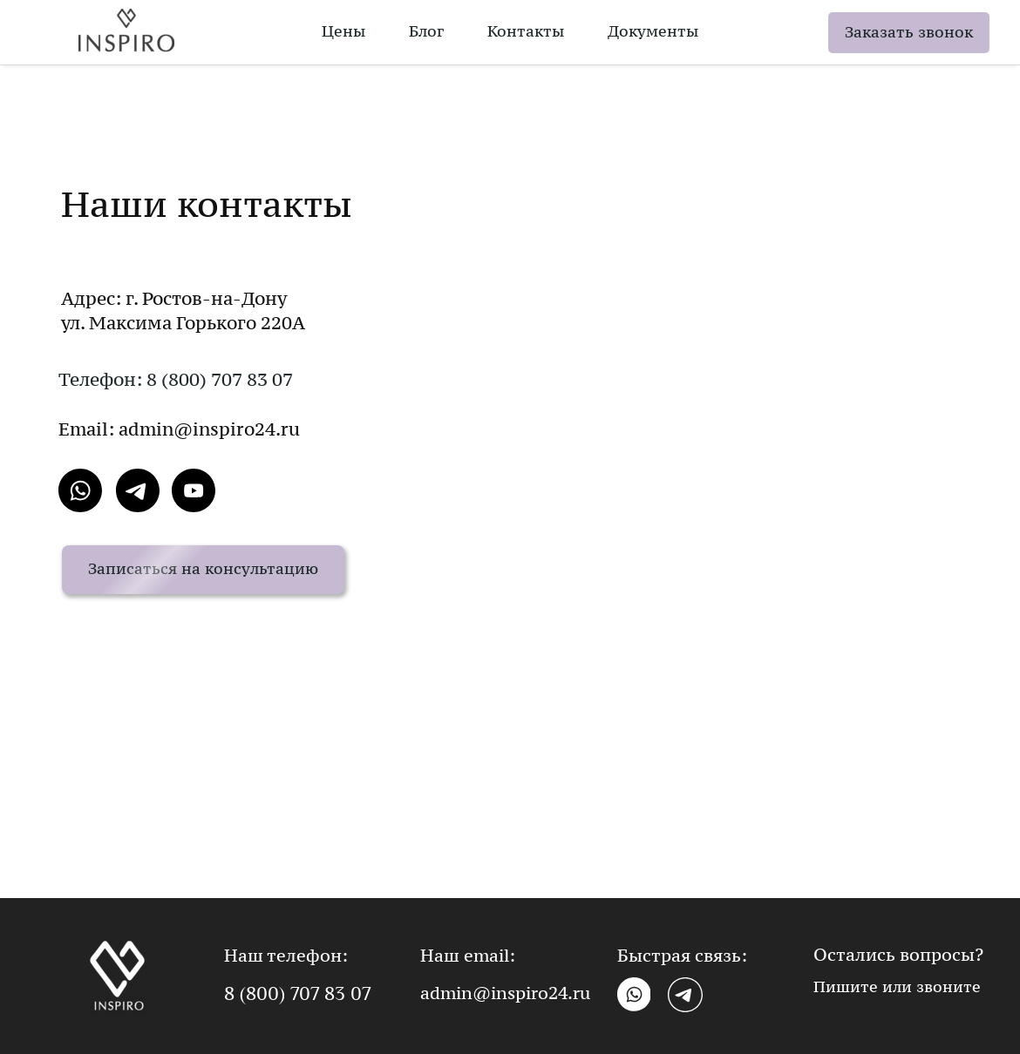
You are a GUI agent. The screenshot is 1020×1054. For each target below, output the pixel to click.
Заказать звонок (909, 32)
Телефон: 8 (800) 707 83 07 (175, 379)
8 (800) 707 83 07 (297, 993)
